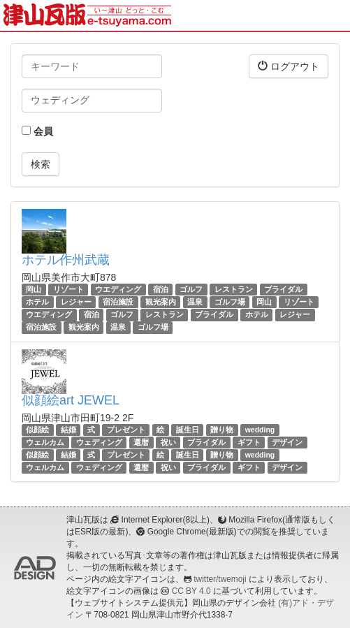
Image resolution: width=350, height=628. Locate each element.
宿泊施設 (118, 302)
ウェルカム (45, 442)
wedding (260, 429)
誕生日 (187, 429)
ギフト (249, 442)
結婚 (68, 429)
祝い (168, 442)
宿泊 (160, 289)
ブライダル (283, 289)
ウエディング (118, 289)
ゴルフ (191, 289)
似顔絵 (37, 429)
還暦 (141, 442)
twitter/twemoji (220, 579)
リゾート (68, 289)
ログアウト (288, 66)
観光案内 (160, 302)
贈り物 (221, 429)
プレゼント (126, 429)
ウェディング (99, 442)
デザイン (287, 442)
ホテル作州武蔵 (66, 260)
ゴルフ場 (229, 302)
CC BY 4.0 (191, 591)
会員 (37, 131)
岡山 (33, 289)
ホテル (37, 302)
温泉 (195, 302)
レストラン (233, 289)
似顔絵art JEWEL (70, 400)
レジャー (76, 302)
